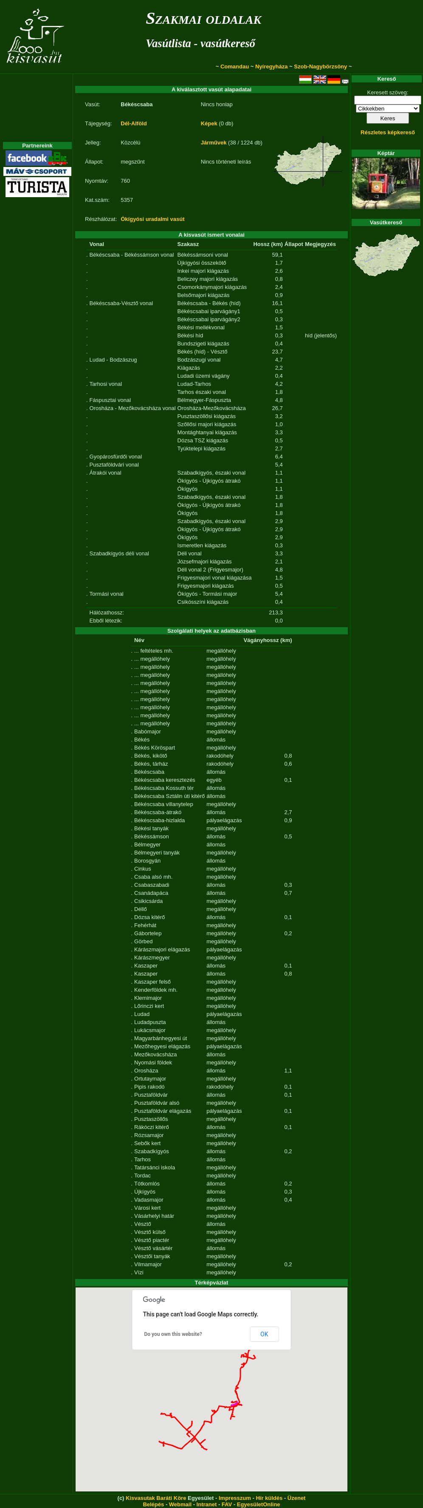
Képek (209, 123)
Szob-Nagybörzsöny (320, 66)
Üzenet (297, 1498)
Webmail (180, 1504)
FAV (227, 1504)
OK (264, 1334)
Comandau (234, 66)
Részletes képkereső (388, 132)
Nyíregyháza (271, 66)
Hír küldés (269, 1498)
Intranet (207, 1504)
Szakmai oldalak (203, 18)
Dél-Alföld (134, 123)
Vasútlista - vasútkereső (200, 43)
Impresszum (235, 1498)
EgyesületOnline (258, 1504)
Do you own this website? (173, 1334)
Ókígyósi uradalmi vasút (152, 219)
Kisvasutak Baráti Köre (156, 1498)
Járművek (214, 142)
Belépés (153, 1504)
